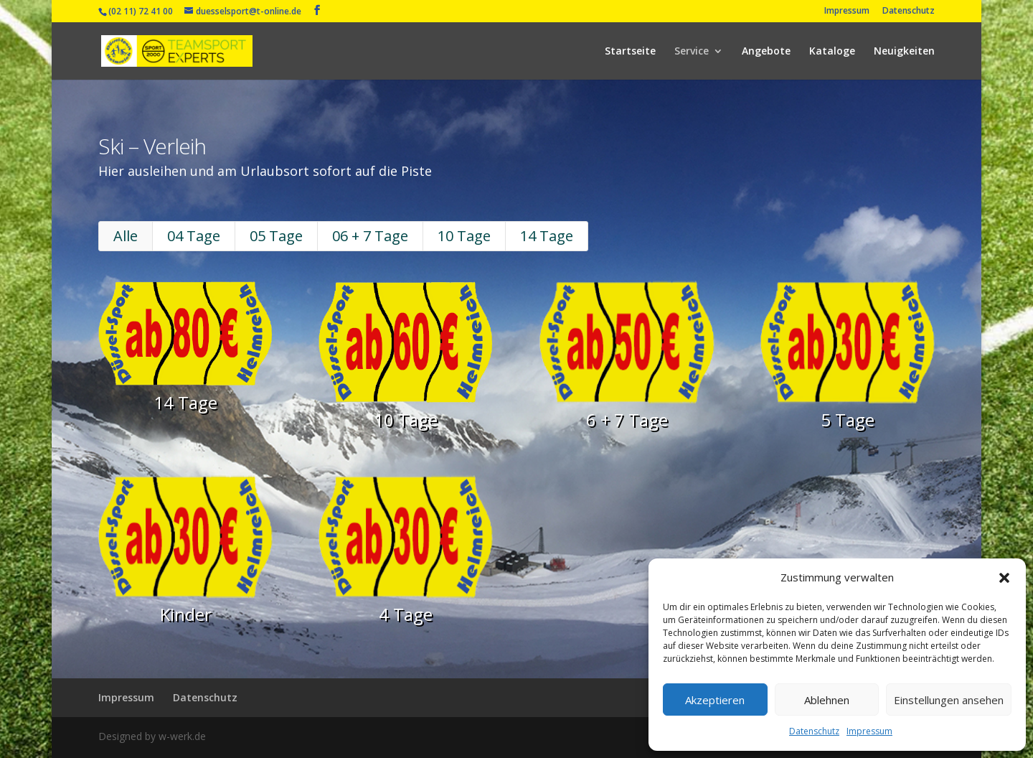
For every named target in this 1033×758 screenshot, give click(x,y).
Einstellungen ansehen (949, 700)
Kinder (216, 596)
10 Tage (469, 252)
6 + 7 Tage (616, 419)
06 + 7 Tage (383, 252)
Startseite (630, 51)
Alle (162, 252)
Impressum (869, 731)
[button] (1004, 578)
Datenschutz (814, 731)
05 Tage (299, 252)
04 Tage (223, 252)
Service (691, 51)
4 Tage (416, 596)
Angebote (766, 51)
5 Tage (816, 419)
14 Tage (543, 252)
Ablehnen (826, 700)
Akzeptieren (715, 700)
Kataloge (832, 51)
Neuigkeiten (904, 51)
